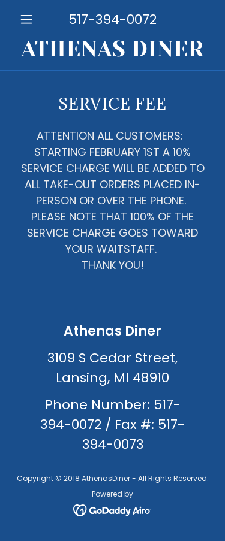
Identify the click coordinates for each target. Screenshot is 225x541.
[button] (29, 19)
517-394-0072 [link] (112, 19)
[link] (112, 49)
